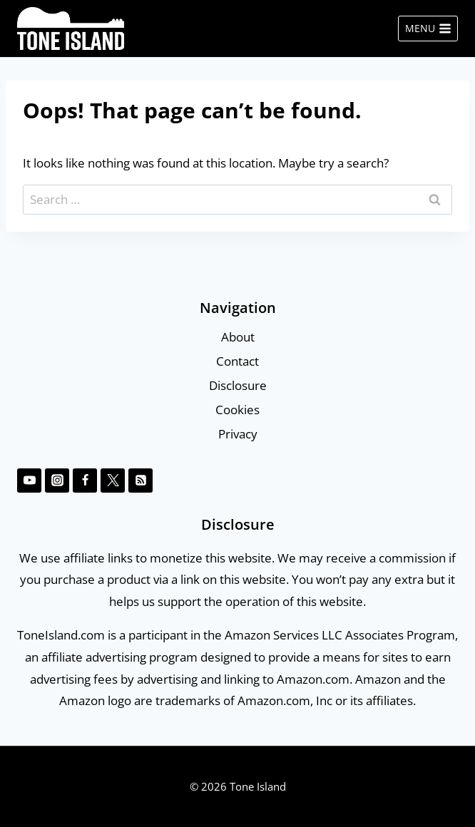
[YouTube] (29, 480)
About (238, 337)
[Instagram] (57, 480)
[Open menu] (428, 28)
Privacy (237, 434)
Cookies (237, 409)
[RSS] (140, 480)
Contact (237, 361)
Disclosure (238, 385)
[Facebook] (85, 480)
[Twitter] (113, 480)
